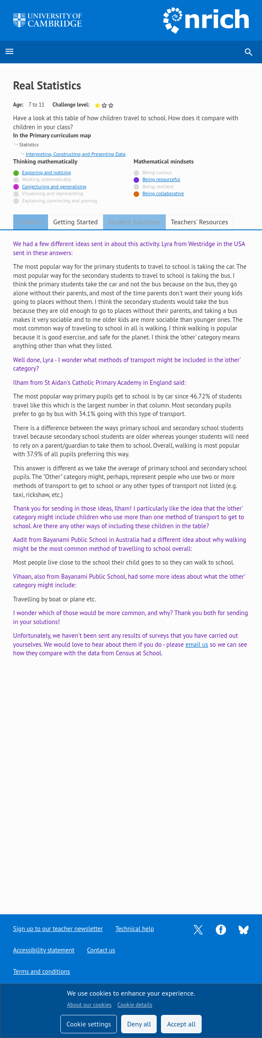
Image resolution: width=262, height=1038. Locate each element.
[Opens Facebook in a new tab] (221, 929)
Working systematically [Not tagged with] (46, 179)
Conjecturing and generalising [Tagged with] (54, 186)
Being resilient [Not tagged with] (158, 186)
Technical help (135, 929)
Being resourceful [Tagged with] (161, 179)
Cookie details (134, 1004)
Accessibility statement (43, 950)
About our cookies (89, 1004)
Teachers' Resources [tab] (199, 221)
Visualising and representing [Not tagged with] (52, 193)
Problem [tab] (30, 221)
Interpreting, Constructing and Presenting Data (75, 154)
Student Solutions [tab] (134, 221)
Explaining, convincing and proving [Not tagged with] (59, 200)
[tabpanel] (131, 565)
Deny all (139, 1024)
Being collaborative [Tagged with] (163, 193)
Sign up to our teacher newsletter (58, 929)
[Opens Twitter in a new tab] (198, 929)
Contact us (101, 950)
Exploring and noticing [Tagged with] (46, 172)
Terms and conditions (41, 971)
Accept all (181, 1024)
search (249, 52)
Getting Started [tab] (75, 221)
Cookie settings (88, 1024)
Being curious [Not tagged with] (157, 172)
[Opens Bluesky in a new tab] (243, 929)
